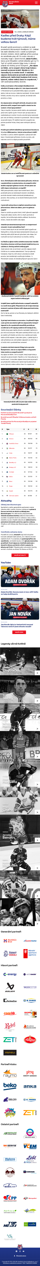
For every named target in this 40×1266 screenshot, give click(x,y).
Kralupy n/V (11, 467)
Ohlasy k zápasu (7, 32)
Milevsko (10, 448)
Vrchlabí (10, 472)
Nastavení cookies (31, 1263)
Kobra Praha (11, 458)
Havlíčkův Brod (12, 443)
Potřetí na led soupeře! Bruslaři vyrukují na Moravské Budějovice (16, 413)
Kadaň (9, 491)
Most (9, 481)
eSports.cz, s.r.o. (32, 1261)
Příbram (10, 434)
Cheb (9, 453)
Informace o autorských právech (12, 1263)
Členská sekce (20, 1256)
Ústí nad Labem (12, 495)
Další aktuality (20, 555)
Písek (9, 486)
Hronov (9, 439)
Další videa (19, 632)
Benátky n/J (11, 462)
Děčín (9, 476)
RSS (24, 1263)
